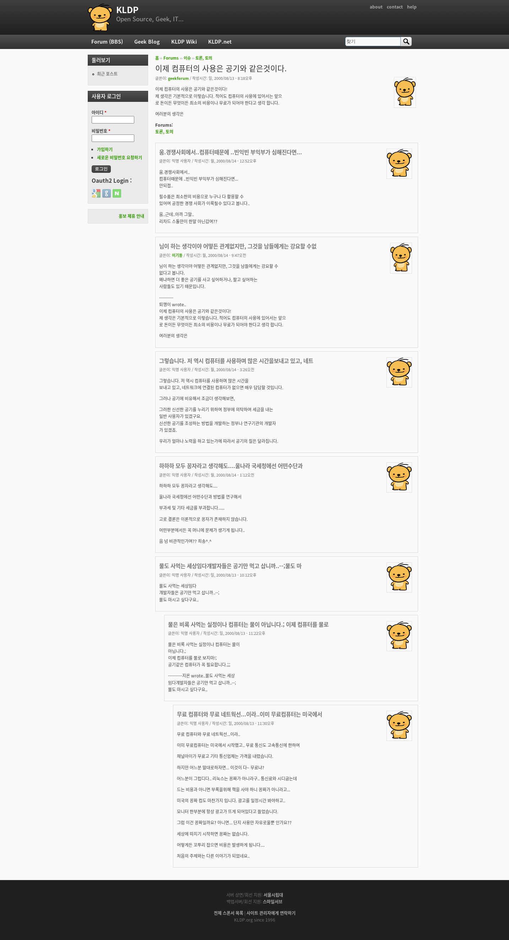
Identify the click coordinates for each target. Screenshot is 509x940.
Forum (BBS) (107, 41)
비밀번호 (101, 131)
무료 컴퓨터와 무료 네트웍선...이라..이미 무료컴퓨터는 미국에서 (249, 714)
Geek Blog (147, 41)
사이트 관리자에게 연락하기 (271, 913)
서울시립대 (273, 895)
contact (395, 7)
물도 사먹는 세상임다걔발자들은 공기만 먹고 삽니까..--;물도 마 (230, 566)
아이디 (99, 112)
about (376, 7)
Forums (171, 58)
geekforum (178, 78)
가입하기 (105, 149)
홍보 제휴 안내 (131, 216)
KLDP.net (220, 41)
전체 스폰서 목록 (228, 913)
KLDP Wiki (184, 41)
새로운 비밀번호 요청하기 (119, 157)
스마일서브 (272, 901)
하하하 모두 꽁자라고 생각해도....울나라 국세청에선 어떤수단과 (231, 466)
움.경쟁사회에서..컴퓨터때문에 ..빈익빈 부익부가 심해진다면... (230, 152)
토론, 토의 (203, 58)
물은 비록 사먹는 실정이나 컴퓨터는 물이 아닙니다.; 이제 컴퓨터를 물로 (248, 624)
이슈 (187, 58)
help (412, 7)
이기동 (177, 255)
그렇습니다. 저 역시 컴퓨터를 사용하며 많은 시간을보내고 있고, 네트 (236, 361)
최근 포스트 (107, 74)
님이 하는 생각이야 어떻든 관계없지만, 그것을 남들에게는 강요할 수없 (237, 246)
